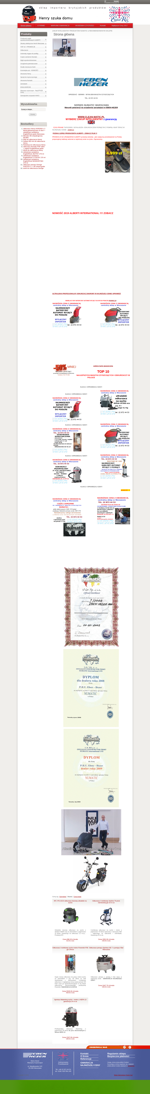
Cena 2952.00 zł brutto (106, 940)
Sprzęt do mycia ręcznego (29, 77)
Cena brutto (77, 897)
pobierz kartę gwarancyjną (103, 366)
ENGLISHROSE (26, 87)
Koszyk (116, 1)
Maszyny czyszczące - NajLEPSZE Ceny (32, 91)
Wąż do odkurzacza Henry (32, 139)
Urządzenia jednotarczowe (29, 64)
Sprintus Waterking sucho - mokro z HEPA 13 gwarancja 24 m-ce (70, 1000)
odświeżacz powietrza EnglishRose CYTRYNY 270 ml (34, 156)
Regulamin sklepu (116, 1053)
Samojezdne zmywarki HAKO (30, 95)
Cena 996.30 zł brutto (70, 940)
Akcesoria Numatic (26, 80)
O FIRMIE (41, 26)
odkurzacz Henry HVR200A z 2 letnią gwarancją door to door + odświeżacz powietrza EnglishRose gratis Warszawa (34, 131)
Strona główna (26, 26)
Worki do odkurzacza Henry (33, 150)
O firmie (84, 1056)
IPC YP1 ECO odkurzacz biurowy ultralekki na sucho (70, 902)
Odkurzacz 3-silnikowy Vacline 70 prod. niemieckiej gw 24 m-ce (106, 902)
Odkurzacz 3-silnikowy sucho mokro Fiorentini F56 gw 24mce (70, 948)
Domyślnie (62, 897)
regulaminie (131, 1066)
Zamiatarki (24, 84)
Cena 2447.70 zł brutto (106, 986)
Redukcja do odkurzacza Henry (34, 145)
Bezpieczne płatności (118, 1056)
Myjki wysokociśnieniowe (28, 60)
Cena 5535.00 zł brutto (70, 991)
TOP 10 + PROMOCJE (28, 47)
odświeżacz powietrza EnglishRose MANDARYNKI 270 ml (33, 161)
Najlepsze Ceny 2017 (120, 26)
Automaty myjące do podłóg (29, 53)
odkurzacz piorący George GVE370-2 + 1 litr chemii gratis (34, 165)
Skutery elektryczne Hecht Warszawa (32, 43)
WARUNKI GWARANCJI (60, 26)
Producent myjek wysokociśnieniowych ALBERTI (31, 39)
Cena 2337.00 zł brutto (70, 1038)
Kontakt (103, 26)
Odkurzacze (24, 50)
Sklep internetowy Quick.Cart (123, 1075)
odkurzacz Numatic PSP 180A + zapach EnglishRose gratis (34, 147)
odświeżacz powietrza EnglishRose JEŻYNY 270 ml (33, 153)
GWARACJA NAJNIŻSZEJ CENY (90, 1064)
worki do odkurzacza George (33, 168)
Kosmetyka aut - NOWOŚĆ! (29, 70)
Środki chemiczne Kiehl (28, 67)
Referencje (85, 1059)
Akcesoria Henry (26, 74)
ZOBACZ (71, 130)
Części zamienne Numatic (29, 57)
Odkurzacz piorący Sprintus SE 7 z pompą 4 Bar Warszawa (106, 948)
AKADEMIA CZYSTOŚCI (84, 26)
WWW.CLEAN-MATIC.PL (91, 117)
